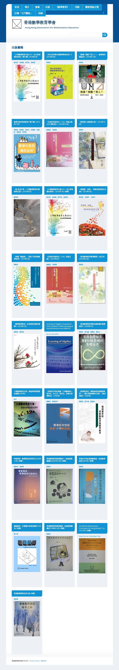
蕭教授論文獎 (92, 6)
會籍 (37, 6)
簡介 (27, 6)
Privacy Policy (34, 661)
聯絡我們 (43, 661)
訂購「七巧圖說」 (23, 13)
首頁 (17, 6)
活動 (77, 6)
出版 (47, 6)
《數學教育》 (62, 6)
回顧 (40, 13)
